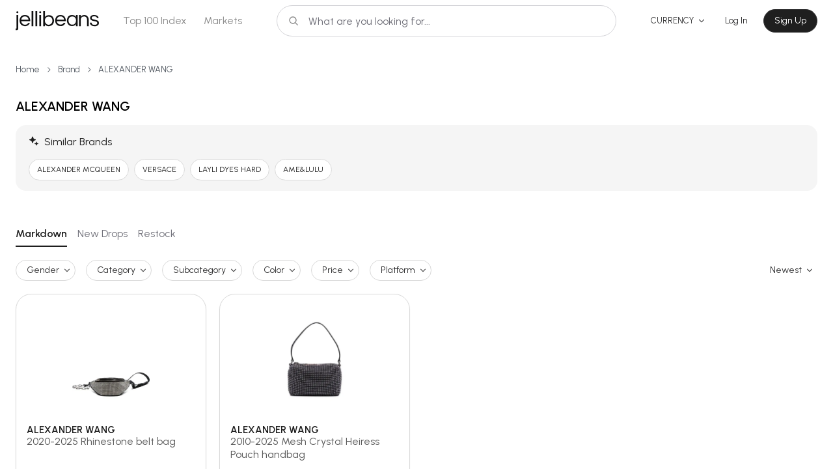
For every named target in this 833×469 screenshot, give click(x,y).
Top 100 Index (155, 20)
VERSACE (159, 169)
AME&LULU (303, 169)
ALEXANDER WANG (135, 69)
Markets (223, 20)
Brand (69, 69)
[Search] (446, 20)
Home (28, 69)
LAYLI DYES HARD (229, 169)
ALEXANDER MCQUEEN (78, 169)
